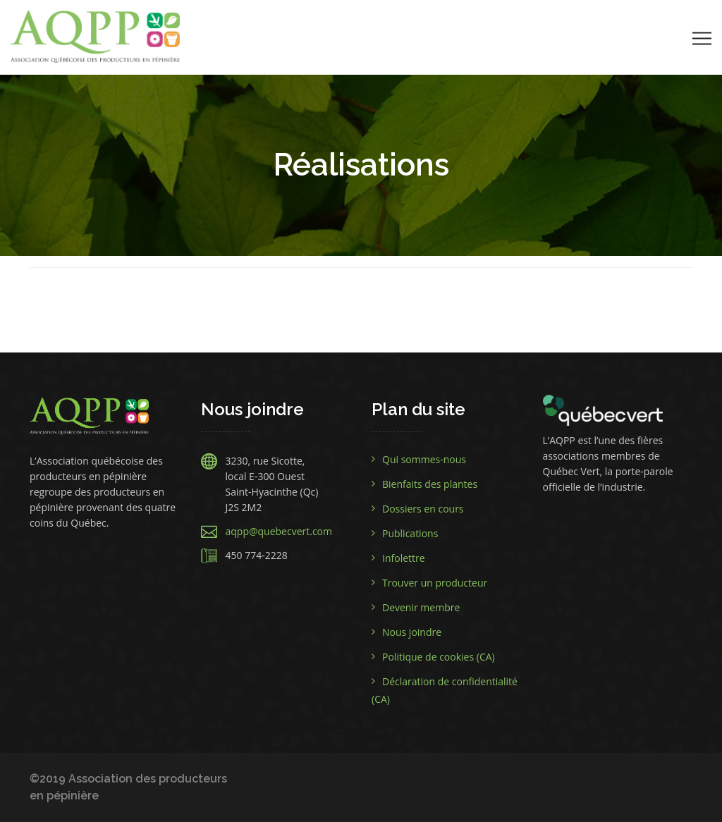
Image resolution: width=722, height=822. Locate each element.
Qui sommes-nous (424, 459)
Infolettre (403, 558)
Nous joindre (411, 632)
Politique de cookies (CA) (438, 656)
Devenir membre (421, 607)
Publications (410, 533)
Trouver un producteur (434, 582)
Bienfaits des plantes (429, 484)
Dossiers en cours (423, 508)
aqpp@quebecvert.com (279, 531)
